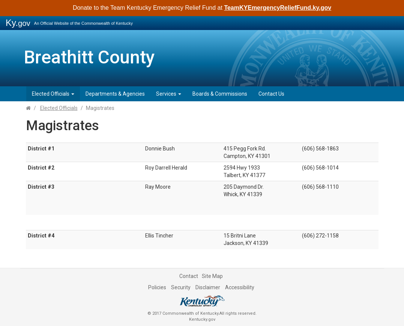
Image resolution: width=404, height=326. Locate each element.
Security (181, 287)
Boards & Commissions (219, 94)
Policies (157, 287)
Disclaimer (207, 287)
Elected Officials (53, 94)
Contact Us (271, 94)
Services (168, 94)
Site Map (212, 276)
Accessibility (239, 287)
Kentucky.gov (202, 319)
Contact (188, 276)
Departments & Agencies (115, 94)
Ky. (18, 23)
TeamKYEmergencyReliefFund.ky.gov (277, 8)
